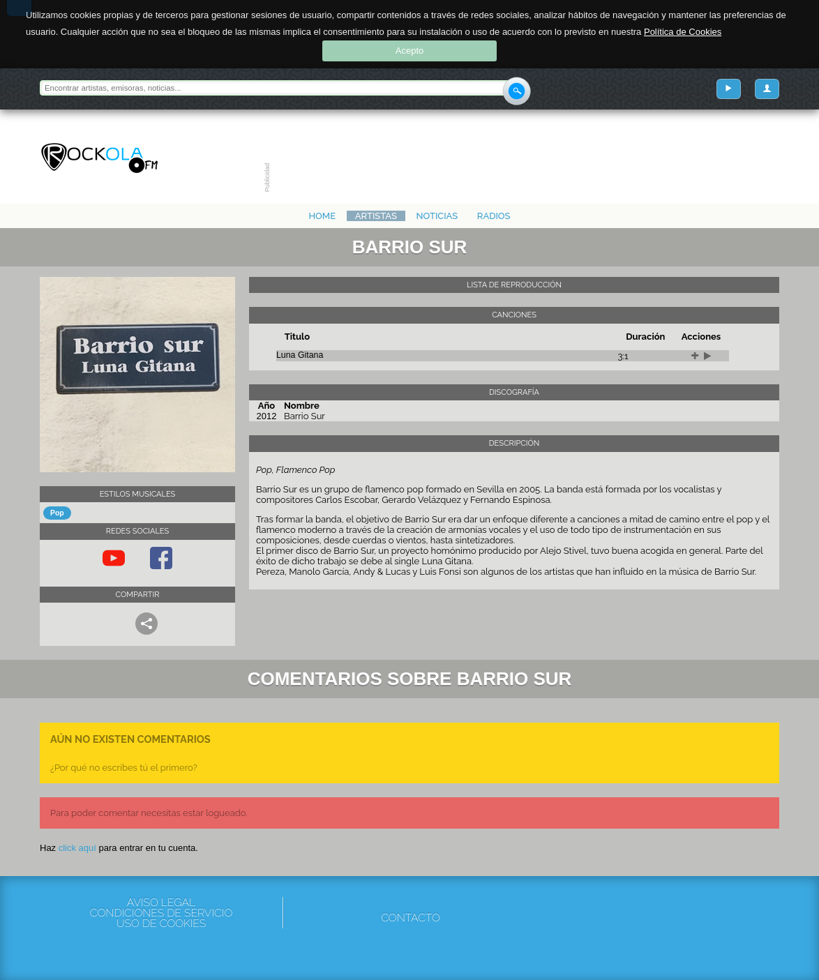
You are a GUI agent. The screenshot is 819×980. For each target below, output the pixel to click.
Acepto (409, 50)
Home (322, 216)
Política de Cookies (682, 32)
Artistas (376, 216)
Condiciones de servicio (161, 912)
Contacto (410, 917)
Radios (494, 216)
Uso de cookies (161, 923)
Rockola (99, 158)
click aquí (77, 848)
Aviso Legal (161, 902)
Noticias (437, 216)
